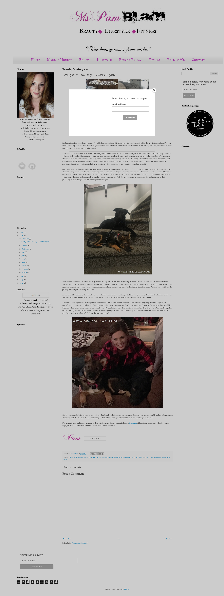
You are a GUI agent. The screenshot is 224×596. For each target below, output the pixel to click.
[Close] (154, 90)
